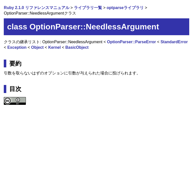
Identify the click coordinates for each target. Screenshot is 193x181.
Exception (16, 47)
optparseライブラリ (125, 8)
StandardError (174, 42)
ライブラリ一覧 (88, 8)
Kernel (54, 47)
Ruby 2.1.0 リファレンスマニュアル (36, 8)
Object (37, 47)
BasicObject (76, 47)
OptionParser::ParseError (131, 42)
